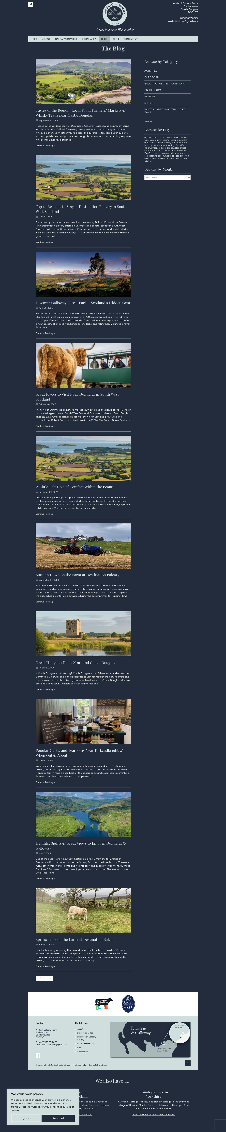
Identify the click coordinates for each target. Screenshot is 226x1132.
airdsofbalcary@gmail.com (183, 21)
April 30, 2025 (46, 308)
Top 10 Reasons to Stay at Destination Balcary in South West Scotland (81, 209)
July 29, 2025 (45, 217)
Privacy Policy (28, 1110)
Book (115, 39)
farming (170, 145)
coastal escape (170, 140)
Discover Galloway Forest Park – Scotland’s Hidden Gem (83, 302)
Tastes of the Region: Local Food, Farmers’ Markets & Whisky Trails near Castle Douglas (81, 113)
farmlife (180, 145)
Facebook (30, 4)
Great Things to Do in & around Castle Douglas (75, 662)
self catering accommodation (159, 156)
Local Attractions (85, 1044)
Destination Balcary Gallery (86, 1038)
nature (183, 153)
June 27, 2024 (46, 760)
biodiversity (177, 137)
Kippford (148, 153)
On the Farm (152, 90)
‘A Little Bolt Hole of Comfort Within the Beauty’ (75, 486)
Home (34, 39)
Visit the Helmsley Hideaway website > (153, 1114)
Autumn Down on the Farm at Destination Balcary (77, 574)
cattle (158, 140)
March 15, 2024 (46, 944)
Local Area (89, 39)
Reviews (149, 96)
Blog (104, 39)
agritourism (150, 137)
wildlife (148, 161)
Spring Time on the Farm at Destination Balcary (76, 939)
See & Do (149, 103)
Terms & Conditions (98, 1065)
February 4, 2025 (47, 404)
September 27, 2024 (49, 580)
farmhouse (159, 145)
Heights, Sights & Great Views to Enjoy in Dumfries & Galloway (81, 846)
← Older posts (44, 978)
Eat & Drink (151, 77)
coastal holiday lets (165, 142)
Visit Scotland (182, 158)
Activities (150, 70)
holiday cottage (180, 150)
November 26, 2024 (48, 492)
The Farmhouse (166, 158)
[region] (43, 1107)
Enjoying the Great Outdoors (164, 83)
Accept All (58, 1118)
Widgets (149, 121)
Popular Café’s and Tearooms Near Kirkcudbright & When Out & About (79, 753)
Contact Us (131, 39)
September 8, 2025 (48, 120)
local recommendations (167, 153)
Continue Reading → (45, 146)
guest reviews (164, 150)
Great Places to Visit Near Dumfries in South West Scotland (77, 396)
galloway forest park (155, 148)
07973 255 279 (189, 18)
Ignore (25, 1118)
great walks (173, 148)
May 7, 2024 (45, 853)
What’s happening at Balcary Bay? (164, 111)
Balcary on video (66, 39)
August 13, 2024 (46, 668)
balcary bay (164, 137)
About (46, 39)
